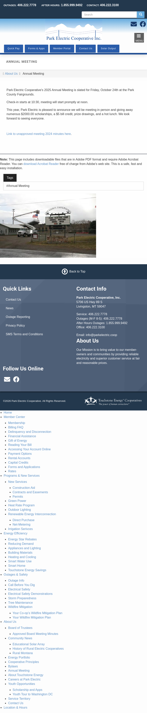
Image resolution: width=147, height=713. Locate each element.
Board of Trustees (20, 627)
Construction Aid (24, 487)
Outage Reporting (18, 316)
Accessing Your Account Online (29, 449)
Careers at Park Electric (24, 679)
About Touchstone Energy (25, 675)
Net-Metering (21, 524)
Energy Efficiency (15, 533)
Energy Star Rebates (22, 539)
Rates (12, 471)
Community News (20, 638)
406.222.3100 (95, 327)
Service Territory (19, 698)
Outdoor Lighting (19, 509)
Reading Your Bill (20, 444)
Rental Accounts (19, 458)
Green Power (17, 500)
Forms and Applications (24, 467)
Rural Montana (23, 653)
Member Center (14, 417)
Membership (16, 423)
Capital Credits (18, 462)
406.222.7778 (97, 314)
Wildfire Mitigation (20, 607)
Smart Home (16, 565)
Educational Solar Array (29, 644)
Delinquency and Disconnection (29, 431)
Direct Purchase (24, 520)
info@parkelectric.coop (101, 335)
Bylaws (13, 666)
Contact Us (13, 299)
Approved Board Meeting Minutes (35, 633)
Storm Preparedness (22, 598)
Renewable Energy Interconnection (32, 514)
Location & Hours (15, 707)
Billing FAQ (15, 427)
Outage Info (16, 580)
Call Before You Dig (21, 585)
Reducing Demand (21, 543)
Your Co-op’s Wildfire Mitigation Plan (37, 613)
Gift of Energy (17, 440)
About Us (11, 73)
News (9, 308)
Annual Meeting (18, 185)
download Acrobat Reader (41, 164)
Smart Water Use (20, 561)
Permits (18, 496)
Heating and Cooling (22, 557)
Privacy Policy (15, 325)
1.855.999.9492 (116, 323)
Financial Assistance (22, 436)
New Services (17, 481)
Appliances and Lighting (24, 548)
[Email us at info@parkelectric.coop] (134, 25)
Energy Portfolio (19, 657)
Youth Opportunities (21, 683)
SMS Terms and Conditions (24, 334)
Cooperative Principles (23, 662)
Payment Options (20, 453)
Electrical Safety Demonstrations (30, 593)
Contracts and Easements (30, 492)
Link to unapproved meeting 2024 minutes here (39, 133)
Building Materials (20, 552)
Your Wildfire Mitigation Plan (32, 617)
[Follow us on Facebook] (143, 25)
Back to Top (77, 271)
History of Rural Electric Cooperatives (38, 648)
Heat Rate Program (21, 505)
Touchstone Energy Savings (27, 570)
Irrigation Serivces (20, 529)
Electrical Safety (19, 589)
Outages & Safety (16, 574)
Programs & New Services (22, 475)
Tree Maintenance (20, 602)
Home (8, 412)
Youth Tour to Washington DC (33, 694)
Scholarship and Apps (27, 689)
